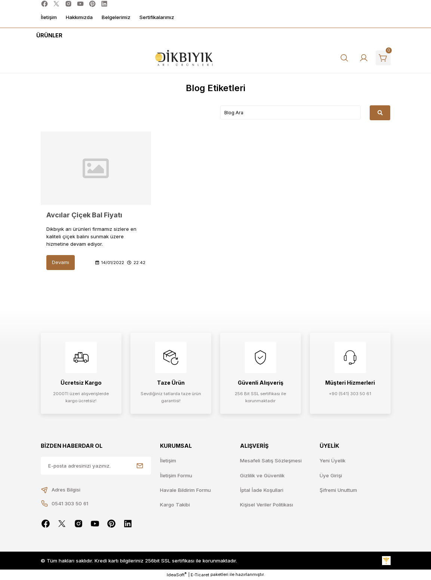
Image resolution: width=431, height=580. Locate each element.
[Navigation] (48, 35)
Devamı (60, 262)
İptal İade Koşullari (261, 490)
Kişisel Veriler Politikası (266, 505)
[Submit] (140, 465)
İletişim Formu (176, 475)
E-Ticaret (200, 574)
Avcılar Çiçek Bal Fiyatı (84, 215)
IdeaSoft (177, 574)
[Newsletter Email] (96, 466)
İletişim (168, 460)
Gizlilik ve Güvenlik (262, 475)
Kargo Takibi (175, 505)
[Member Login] (363, 57)
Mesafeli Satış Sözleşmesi (271, 460)
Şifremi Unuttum (338, 490)
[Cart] (383, 57)
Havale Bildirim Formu (185, 490)
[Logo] (184, 58)
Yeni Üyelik (332, 460)
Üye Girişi (331, 475)
